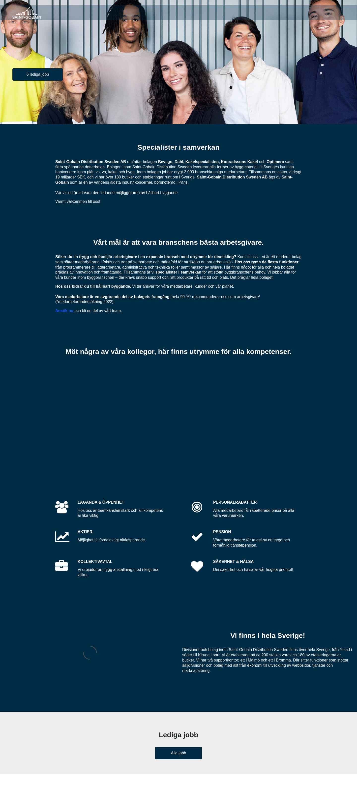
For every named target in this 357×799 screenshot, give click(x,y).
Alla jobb (178, 753)
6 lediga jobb (38, 74)
